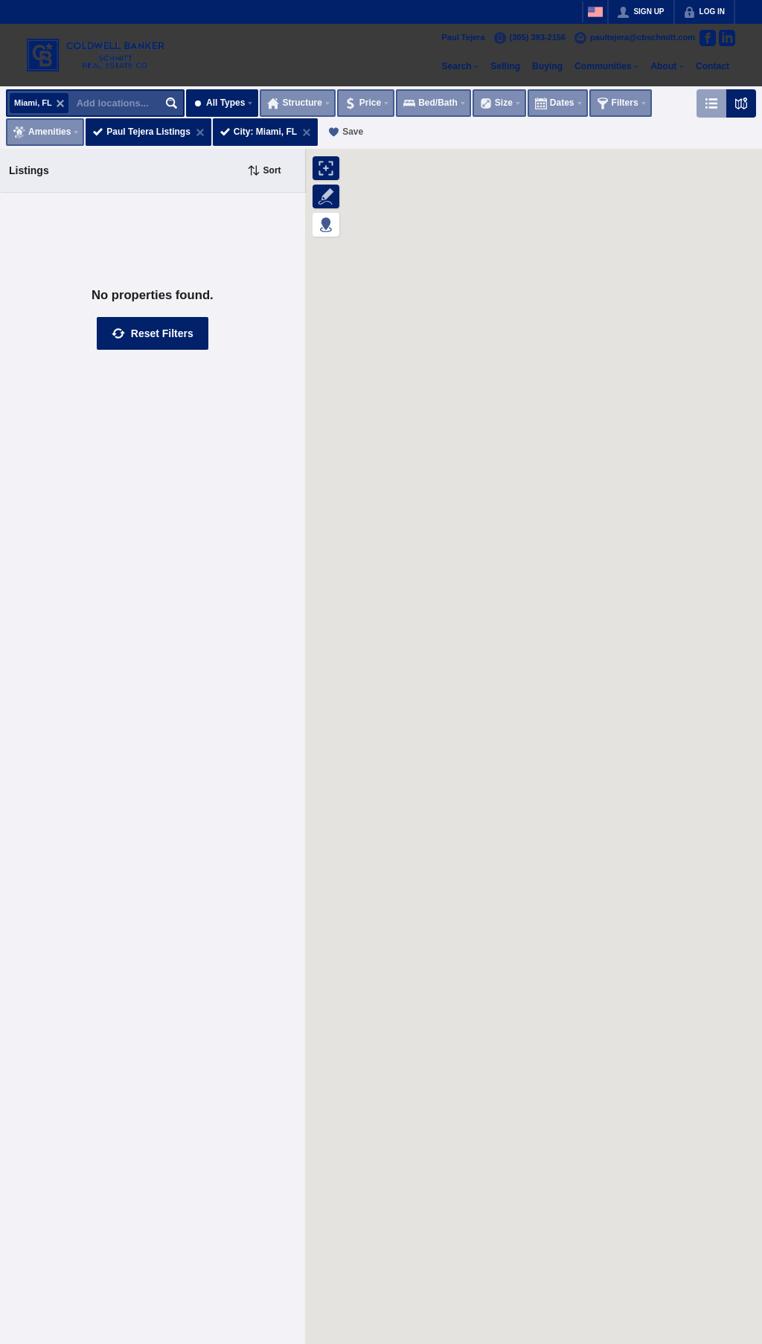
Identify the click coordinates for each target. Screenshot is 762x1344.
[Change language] (595, 11)
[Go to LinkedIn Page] (727, 38)
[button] (152, 333)
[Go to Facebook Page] (707, 38)
